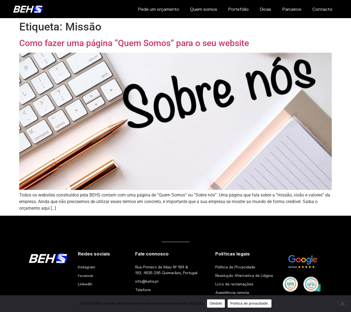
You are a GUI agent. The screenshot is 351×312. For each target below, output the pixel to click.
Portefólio (238, 9)
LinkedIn (85, 284)
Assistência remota (232, 292)
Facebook (85, 276)
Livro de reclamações (234, 284)
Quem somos (203, 9)
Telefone (143, 290)
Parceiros (291, 9)
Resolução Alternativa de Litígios (244, 275)
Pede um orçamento (158, 9)
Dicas (265, 9)
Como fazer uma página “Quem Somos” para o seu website (134, 43)
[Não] (342, 303)
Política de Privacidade (235, 267)
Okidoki (216, 303)
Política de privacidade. (249, 303)
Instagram (86, 267)
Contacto (322, 9)
